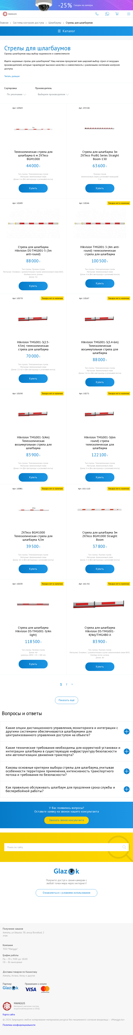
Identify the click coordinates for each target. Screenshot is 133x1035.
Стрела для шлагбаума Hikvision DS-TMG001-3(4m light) (33, 631)
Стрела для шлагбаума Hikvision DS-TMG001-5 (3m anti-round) (33, 250)
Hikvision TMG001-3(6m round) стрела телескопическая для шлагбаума (100, 442)
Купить (33, 188)
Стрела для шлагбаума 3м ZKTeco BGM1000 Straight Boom (99, 536)
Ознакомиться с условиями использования (66, 892)
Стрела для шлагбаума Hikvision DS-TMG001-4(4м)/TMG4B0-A (100, 631)
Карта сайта (9, 1014)
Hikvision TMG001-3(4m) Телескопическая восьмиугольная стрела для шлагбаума (33, 442)
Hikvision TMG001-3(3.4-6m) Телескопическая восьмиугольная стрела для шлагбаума (100, 347)
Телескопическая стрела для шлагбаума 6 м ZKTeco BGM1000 (33, 155)
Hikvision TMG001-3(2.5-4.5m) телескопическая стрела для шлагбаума (33, 345)
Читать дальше (12, 76)
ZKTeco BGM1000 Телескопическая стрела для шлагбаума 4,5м (33, 536)
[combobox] (16, 94)
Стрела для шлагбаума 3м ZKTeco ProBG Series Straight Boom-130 (100, 155)
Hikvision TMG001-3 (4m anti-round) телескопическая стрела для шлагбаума (99, 250)
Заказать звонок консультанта (66, 820)
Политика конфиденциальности (19, 1024)
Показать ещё (67, 700)
